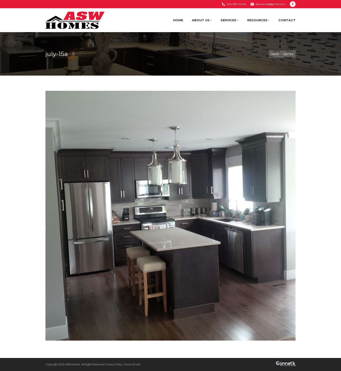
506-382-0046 (236, 4)
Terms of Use (132, 364)
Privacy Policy (114, 364)
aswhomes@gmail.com (271, 4)
